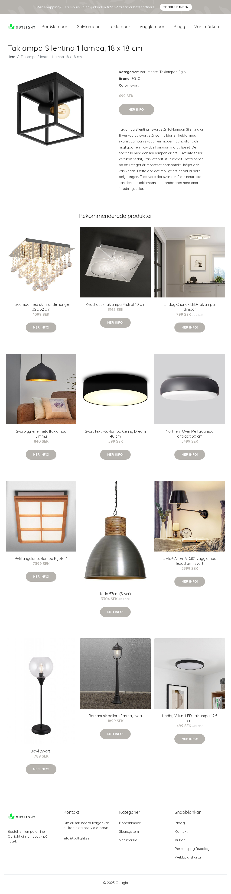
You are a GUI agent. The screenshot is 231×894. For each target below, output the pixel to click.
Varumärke (149, 75)
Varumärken (206, 28)
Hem (11, 60)
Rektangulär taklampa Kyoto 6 (41, 561)
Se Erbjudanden (175, 7)
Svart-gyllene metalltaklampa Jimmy (41, 437)
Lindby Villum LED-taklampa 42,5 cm (189, 721)
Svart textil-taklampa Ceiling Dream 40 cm (115, 437)
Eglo (182, 75)
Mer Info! (136, 113)
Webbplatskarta (188, 860)
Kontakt (181, 835)
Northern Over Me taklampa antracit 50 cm (190, 437)
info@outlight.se (76, 841)
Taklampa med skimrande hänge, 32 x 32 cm (41, 310)
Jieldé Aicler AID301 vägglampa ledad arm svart (189, 564)
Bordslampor (54, 28)
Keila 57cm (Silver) (115, 597)
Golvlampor (88, 28)
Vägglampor (152, 28)
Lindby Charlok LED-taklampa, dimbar (189, 310)
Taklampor (119, 28)
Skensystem (129, 835)
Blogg (179, 28)
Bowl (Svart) (41, 754)
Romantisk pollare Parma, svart (115, 719)
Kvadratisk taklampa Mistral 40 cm (115, 307)
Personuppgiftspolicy (192, 852)
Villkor (180, 843)
